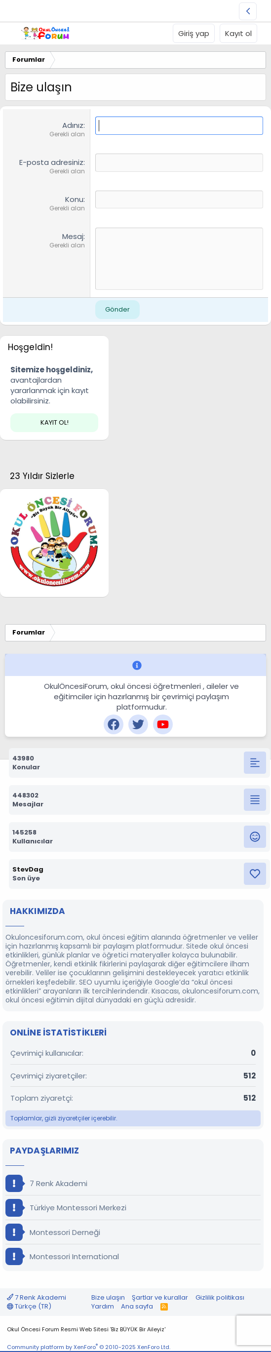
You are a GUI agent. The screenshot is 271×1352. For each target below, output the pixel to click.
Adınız (72, 125)
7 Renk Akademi (46, 1183)
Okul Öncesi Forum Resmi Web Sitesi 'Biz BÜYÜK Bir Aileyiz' (86, 1329)
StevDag (27, 869)
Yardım (102, 1306)
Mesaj (72, 236)
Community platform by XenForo (88, 1347)
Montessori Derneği (52, 1232)
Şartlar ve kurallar (160, 1297)
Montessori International (62, 1256)
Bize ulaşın (108, 1297)
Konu (74, 199)
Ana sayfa (137, 1306)
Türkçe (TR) (29, 1306)
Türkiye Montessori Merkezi (65, 1207)
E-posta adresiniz (51, 162)
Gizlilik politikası (219, 1297)
